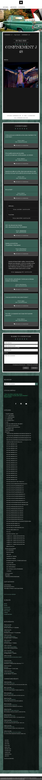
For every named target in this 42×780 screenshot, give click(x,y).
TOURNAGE (8, 571)
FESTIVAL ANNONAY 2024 (11, 477)
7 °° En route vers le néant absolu (11, 425)
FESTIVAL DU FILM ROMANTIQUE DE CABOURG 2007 (17, 502)
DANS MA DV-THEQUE (11, 558)
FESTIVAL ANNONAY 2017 (11, 464)
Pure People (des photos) (9, 586)
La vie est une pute (9, 573)
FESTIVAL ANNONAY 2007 (11, 444)
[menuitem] (5, 7)
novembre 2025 (8, 750)
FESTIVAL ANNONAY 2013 (11, 456)
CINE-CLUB (8, 554)
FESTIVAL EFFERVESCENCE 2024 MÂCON (14, 512)
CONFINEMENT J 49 (26, 34)
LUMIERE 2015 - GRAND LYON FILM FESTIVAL (15, 535)
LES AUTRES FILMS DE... (11, 564)
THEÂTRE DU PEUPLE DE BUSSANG (12, 576)
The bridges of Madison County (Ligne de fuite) (13, 588)
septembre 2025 (8, 754)
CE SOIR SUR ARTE (8, 662)
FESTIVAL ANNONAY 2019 (11, 469)
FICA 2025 (8, 531)
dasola (5, 694)
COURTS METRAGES (9, 430)
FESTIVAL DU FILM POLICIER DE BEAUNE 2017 (15, 500)
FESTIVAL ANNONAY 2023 (11, 475)
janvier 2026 (7, 747)
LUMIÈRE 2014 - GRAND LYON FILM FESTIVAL (15, 544)
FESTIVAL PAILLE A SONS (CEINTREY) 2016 (15, 527)
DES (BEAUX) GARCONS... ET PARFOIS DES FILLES (16, 560)
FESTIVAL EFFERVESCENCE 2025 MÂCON (14, 515)
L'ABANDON (7, 641)
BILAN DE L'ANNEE (10, 552)
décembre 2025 (8, 748)
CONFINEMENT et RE (17, 115)
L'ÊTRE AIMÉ (7, 631)
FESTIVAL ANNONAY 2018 (11, 467)
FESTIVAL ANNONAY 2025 (11, 479)
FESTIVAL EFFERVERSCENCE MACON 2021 (15, 506)
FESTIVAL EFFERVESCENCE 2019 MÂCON (14, 510)
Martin (5, 688)
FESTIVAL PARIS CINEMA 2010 (12, 529)
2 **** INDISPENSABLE (9, 417)
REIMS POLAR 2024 (10, 546)
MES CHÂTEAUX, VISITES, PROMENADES (14, 568)
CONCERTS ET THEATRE (11, 556)
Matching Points (23, 230)
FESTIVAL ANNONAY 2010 (11, 450)
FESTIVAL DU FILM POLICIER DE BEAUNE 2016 (15, 498)
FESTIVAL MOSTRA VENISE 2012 (13, 523)
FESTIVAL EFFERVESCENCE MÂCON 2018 (14, 517)
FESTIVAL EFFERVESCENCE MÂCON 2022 (14, 519)
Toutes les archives (9, 758)
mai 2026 (7, 740)
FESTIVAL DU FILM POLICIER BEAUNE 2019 (15, 492)
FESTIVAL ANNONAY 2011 (11, 452)
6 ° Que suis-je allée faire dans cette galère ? (14, 423)
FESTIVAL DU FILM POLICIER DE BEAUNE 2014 (15, 494)
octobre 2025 (7, 752)
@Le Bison (6, 732)
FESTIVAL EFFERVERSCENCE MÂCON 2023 (15, 508)
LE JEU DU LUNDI (9, 562)
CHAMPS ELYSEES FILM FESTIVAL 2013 (14, 441)
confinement (20, 117)
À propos (22, 7)
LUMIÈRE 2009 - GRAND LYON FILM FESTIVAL (15, 540)
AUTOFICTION (7, 626)
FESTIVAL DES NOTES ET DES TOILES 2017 (15, 481)
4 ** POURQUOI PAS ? (9, 420)
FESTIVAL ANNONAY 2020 (11, 471)
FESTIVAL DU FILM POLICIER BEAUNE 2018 (15, 489)
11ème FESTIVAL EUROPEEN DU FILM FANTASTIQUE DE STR (18, 435)
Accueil (5, 7)
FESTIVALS (7, 432)
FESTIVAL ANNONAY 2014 (11, 458)
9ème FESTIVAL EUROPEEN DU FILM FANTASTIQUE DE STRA (18, 439)
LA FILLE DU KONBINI (9, 672)
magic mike (25, 117)
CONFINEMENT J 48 (21, 49)
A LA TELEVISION (10, 550)
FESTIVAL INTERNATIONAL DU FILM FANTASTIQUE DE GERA (18, 521)
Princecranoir (6, 704)
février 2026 (7, 745)
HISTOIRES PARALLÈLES (9, 636)
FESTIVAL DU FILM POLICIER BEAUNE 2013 (15, 487)
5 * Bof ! (6, 422)
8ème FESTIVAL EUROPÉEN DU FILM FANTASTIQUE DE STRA (18, 437)
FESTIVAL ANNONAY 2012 (11, 454)
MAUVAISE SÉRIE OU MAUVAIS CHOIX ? (13, 657)
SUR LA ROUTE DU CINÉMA (10, 646)
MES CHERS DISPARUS (10, 566)
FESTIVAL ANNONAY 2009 (11, 448)
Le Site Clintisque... (8, 584)
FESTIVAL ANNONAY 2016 (11, 462)
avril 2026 (7, 741)
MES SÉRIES (7, 574)
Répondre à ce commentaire (21, 145)
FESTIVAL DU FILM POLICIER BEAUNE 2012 (15, 485)
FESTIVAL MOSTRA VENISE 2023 (13, 525)
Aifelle (5, 721)
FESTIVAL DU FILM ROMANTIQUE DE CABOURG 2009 (17, 504)
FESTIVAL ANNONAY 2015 (11, 460)
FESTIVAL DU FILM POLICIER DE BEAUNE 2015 (15, 496)
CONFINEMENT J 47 (8, 34)
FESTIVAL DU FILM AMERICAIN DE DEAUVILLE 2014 (16, 483)
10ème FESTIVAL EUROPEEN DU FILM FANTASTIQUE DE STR (18, 433)
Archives (13, 7)
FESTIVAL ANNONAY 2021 (11, 473)
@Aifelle (5, 710)
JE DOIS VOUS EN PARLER (10, 548)
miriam (5, 683)
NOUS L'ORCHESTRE (9, 652)
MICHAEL (6, 667)
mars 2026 (7, 743)
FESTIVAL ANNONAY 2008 (11, 446)
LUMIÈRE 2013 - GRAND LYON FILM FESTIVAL (15, 542)
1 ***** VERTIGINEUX (9, 415)
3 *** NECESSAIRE (9, 418)
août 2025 (7, 755)
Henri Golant (7, 610)
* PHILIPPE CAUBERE (9, 413)
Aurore (23, 300)
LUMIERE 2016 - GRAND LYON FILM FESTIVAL (15, 538)
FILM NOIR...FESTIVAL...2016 (12, 533)
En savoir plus (21, 778)
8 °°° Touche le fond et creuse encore (12, 427)
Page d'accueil (17, 34)
